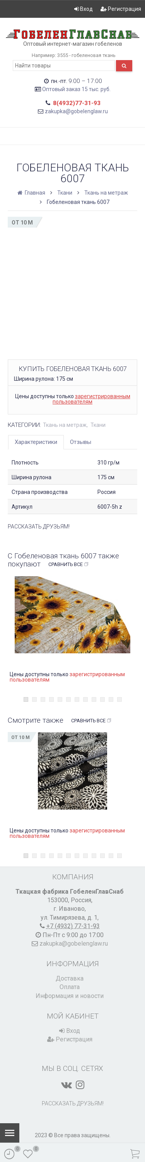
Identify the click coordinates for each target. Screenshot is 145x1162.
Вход (83, 9)
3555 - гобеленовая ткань (86, 55)
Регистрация (121, 9)
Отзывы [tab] (80, 442)
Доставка (70, 978)
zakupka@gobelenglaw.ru (76, 111)
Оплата (70, 987)
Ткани (64, 193)
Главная (31, 193)
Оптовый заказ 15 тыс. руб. (76, 89)
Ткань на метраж (106, 193)
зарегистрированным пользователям (91, 399)
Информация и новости (70, 996)
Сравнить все (68, 564)
